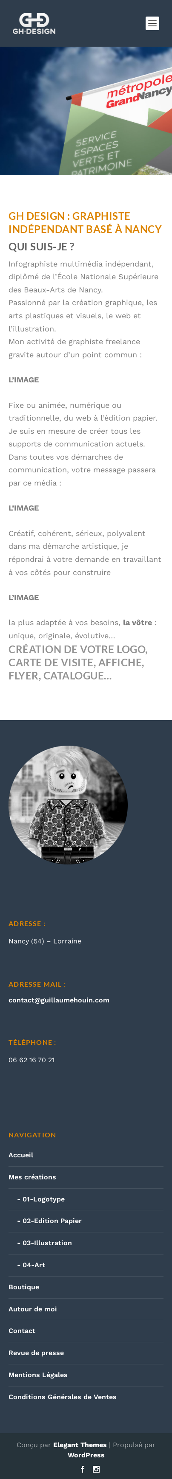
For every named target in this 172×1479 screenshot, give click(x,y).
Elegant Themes (80, 1445)
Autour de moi (33, 1309)
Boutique (24, 1287)
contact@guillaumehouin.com (59, 1000)
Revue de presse (36, 1353)
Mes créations (32, 1177)
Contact (22, 1331)
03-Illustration (47, 1243)
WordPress (86, 1455)
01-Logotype (44, 1199)
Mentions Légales (38, 1375)
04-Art (34, 1265)
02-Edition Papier (52, 1221)
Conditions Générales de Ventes (63, 1397)
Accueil (21, 1155)
